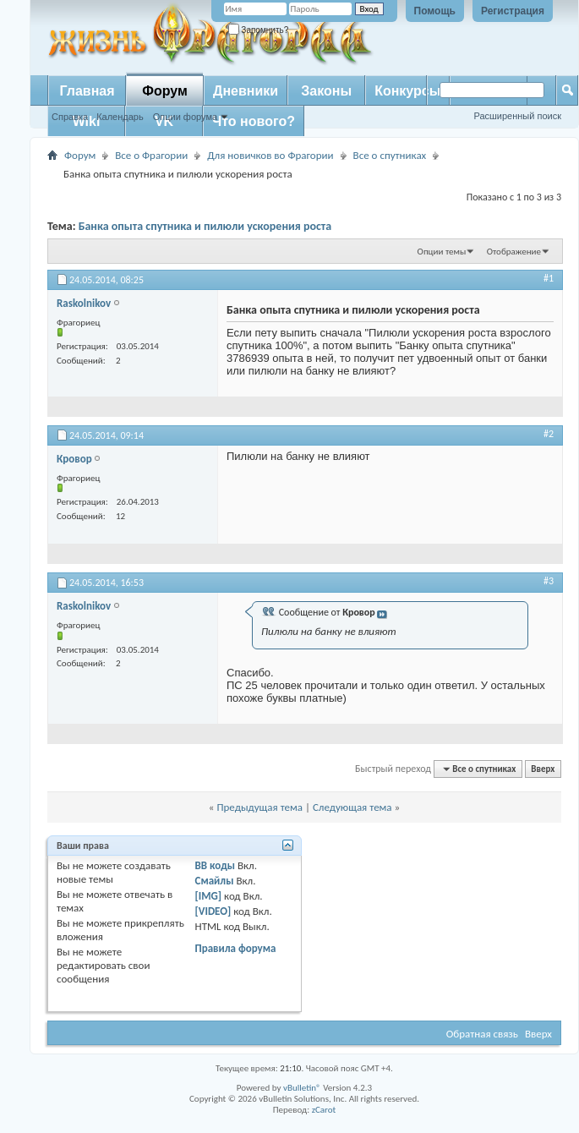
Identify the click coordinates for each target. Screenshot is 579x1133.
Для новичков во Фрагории (270, 155)
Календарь (120, 117)
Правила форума (235, 948)
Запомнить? (258, 30)
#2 (548, 434)
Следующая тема (352, 807)
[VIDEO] (213, 911)
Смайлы (214, 880)
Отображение (514, 251)
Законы (326, 91)
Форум (165, 91)
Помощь (435, 11)
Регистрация (512, 11)
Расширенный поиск (517, 116)
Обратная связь (482, 1033)
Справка (70, 117)
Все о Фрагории (151, 155)
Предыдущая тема (259, 807)
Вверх (542, 769)
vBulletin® (302, 1087)
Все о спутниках (390, 155)
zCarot (324, 1109)
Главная (86, 91)
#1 (548, 278)
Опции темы (442, 251)
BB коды (215, 865)
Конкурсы (407, 91)
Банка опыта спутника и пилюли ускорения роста (205, 226)
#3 (548, 581)
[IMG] (208, 895)
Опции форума (185, 117)
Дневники (245, 91)
